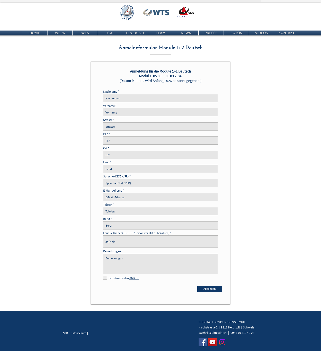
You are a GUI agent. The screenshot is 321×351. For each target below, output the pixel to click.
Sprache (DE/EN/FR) (116, 176)
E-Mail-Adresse (112, 190)
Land (106, 162)
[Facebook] (203, 342)
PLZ (105, 133)
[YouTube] (212, 342)
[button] (60, 32)
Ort (105, 148)
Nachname (110, 91)
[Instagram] (222, 342)
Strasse (107, 119)
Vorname (109, 105)
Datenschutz (78, 333)
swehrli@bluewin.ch (213, 333)
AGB (65, 333)
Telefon (107, 204)
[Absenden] (209, 289)
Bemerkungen (112, 251)
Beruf (106, 218)
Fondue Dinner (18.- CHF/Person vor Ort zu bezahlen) (136, 232)
